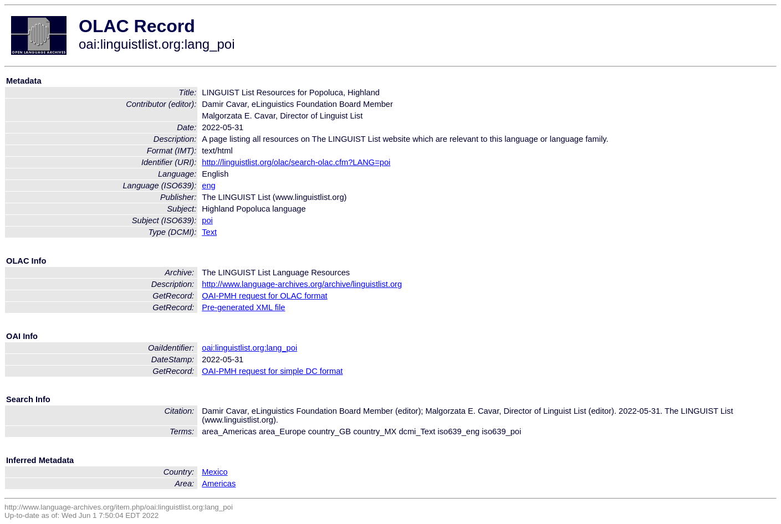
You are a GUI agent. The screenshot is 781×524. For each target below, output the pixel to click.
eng (208, 185)
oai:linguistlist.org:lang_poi (249, 347)
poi (207, 220)
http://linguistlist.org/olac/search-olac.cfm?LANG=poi (296, 162)
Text (209, 232)
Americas (219, 483)
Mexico (214, 472)
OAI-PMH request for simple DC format (272, 371)
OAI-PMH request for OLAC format (264, 295)
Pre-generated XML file (243, 307)
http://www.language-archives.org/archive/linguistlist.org (302, 284)
